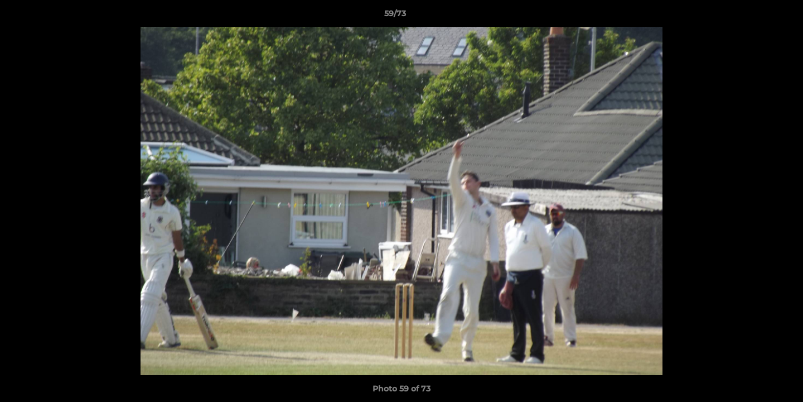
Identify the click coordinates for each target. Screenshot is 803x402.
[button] (756, 16)
